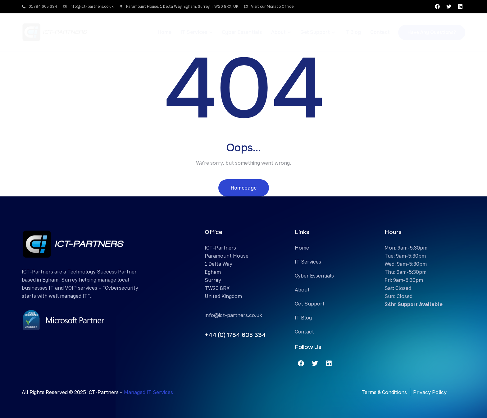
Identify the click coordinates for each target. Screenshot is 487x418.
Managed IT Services (148, 392)
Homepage (244, 188)
